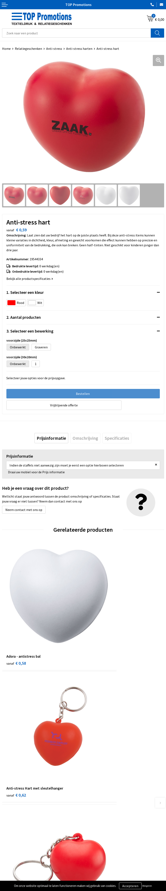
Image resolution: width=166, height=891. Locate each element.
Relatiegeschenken (28, 49)
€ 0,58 (16, 629)
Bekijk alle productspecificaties (29, 279)
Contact (91, 806)
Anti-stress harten (79, 49)
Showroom (92, 872)
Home (6, 49)
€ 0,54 (97, 729)
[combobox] (76, 33)
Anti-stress (54, 49)
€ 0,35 (16, 729)
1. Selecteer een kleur (25, 292)
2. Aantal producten (23, 317)
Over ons (91, 800)
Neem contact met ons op (23, 510)
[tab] (51, 438)
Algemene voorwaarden (18, 872)
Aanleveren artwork (99, 878)
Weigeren (147, 885)
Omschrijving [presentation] (85, 438)
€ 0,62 (97, 629)
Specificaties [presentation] (117, 438)
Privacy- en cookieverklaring (22, 878)
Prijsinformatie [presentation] (51, 438)
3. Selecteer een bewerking (29, 331)
